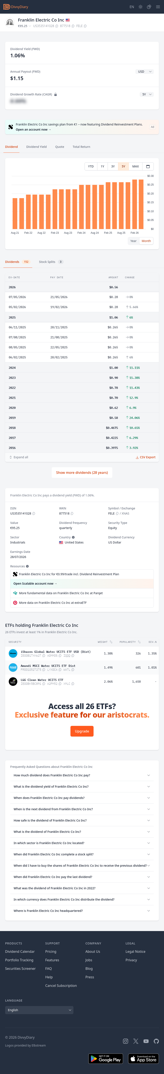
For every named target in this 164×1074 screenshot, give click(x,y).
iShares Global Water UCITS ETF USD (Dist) (56, 651)
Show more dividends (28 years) (82, 472)
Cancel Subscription (61, 985)
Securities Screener (20, 968)
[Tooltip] (73, 537)
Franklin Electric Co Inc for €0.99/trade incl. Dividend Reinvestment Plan (69, 574)
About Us (92, 951)
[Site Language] (132, 6)
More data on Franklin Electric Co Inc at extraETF (53, 603)
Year (133, 241)
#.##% (18, 100)
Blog (89, 968)
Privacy (131, 960)
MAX (135, 166)
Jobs (88, 960)
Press (89, 977)
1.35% (152, 653)
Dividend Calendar (20, 951)
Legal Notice (135, 951)
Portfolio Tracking (19, 960)
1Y (102, 166)
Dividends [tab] (18, 262)
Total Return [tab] (81, 147)
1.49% (108, 667)
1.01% (152, 667)
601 (138, 667)
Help (49, 977)
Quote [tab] (59, 147)
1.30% (108, 653)
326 (138, 653)
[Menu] (158, 7)
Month (146, 241)
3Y (113, 166)
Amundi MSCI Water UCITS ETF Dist (48, 665)
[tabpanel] (82, 203)
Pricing (50, 951)
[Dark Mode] (140, 7)
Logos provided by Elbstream (25, 1045)
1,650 (136, 681)
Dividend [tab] (11, 147)
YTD (91, 166)
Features (52, 960)
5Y (123, 166)
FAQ (48, 968)
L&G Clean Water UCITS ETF (42, 679)
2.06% (108, 681)
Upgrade (82, 731)
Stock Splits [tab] (51, 262)
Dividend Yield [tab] (36, 147)
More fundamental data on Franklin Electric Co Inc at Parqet (61, 593)
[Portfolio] (149, 7)
